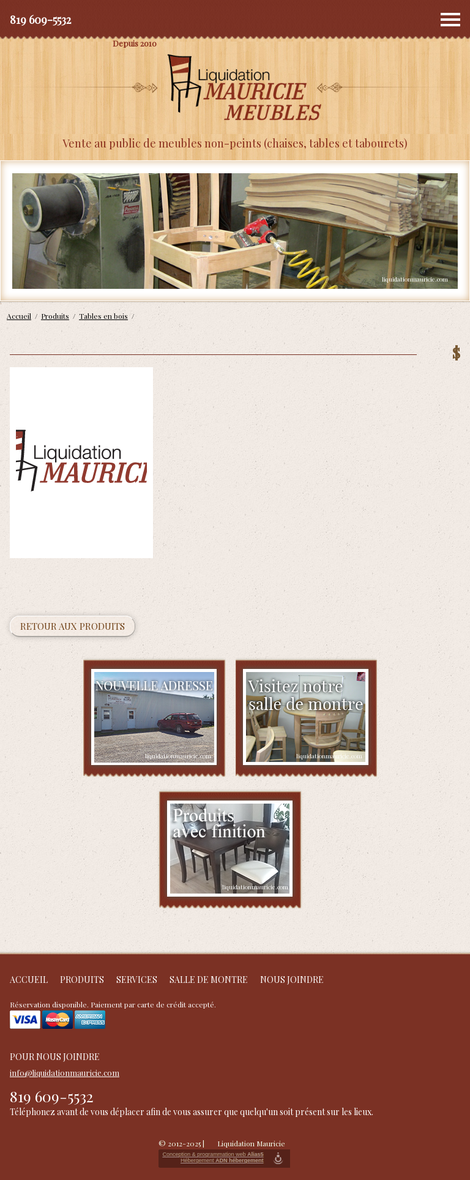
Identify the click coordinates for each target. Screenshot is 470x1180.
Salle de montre (209, 979)
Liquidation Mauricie (251, 1143)
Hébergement (222, 1160)
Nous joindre (292, 979)
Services (136, 979)
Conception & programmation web (212, 1154)
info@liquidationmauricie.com (64, 1072)
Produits (82, 979)
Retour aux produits (72, 626)
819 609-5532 (40, 19)
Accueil (29, 979)
